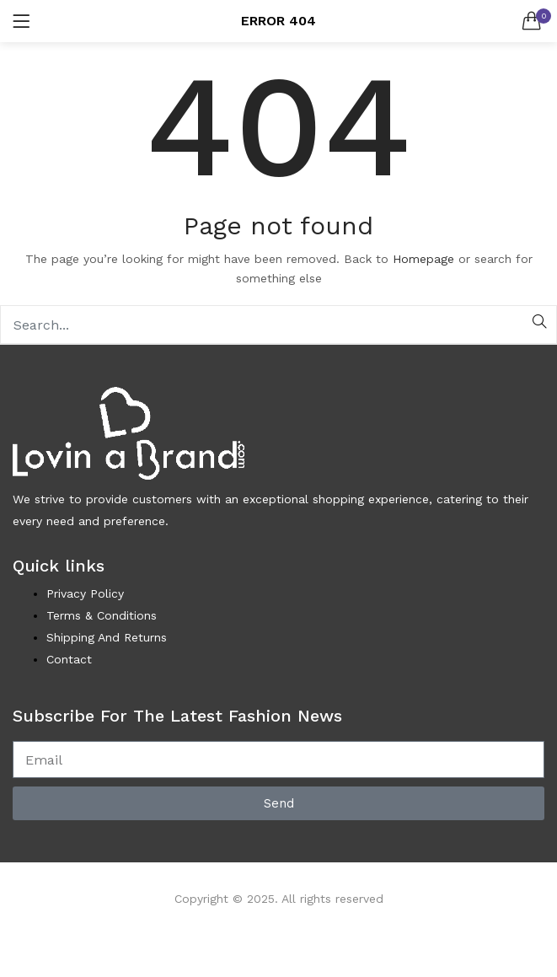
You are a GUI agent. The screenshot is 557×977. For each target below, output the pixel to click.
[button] (531, 21)
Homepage (423, 259)
